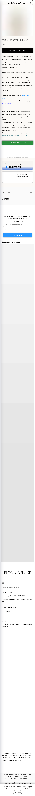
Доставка (5, 96)
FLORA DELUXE (15, 3)
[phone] (17, 225)
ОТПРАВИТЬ (17, 235)
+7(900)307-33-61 (18, 596)
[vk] (3, 583)
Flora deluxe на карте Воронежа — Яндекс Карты (17, 157)
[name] (17, 230)
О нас (4, 614)
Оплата (5, 621)
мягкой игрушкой (21, 136)
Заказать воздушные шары (13, 164)
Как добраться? (6, 104)
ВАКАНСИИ (6, 611)
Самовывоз (5, 101)
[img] (4, 3)
